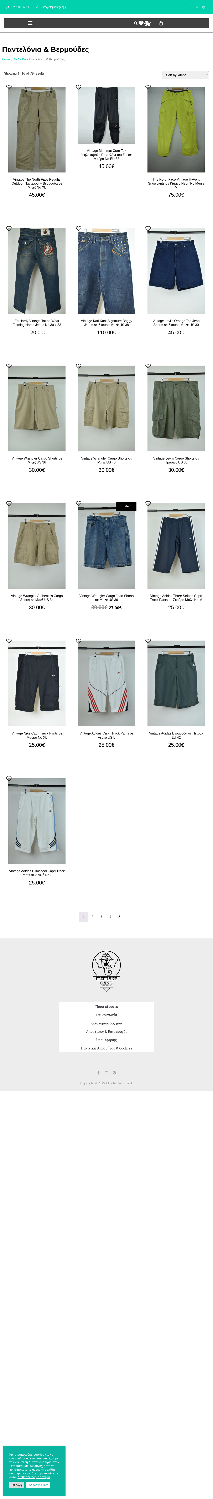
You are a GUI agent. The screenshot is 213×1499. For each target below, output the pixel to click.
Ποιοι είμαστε (106, 1006)
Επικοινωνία (106, 1015)
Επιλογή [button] (17, 1485)
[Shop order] (185, 75)
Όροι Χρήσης (106, 1040)
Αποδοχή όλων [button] (38, 1485)
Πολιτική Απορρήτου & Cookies (106, 1048)
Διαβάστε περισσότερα (33, 1477)
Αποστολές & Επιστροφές (106, 1031)
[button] (30, 23)
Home (6, 59)
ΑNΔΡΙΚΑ (19, 59)
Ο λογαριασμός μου (106, 1023)
